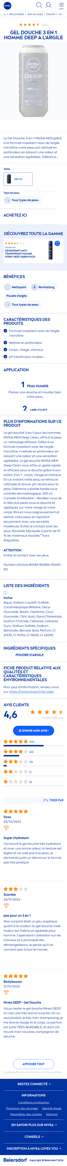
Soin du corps (35, 14)
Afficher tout (33, 1064)
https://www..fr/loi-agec (31, 692)
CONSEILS (33, 1137)
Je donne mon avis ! (34, 730)
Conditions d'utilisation (33, 1102)
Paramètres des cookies (26, 1114)
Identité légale (51, 1108)
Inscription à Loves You (33, 1149)
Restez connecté (34, 1084)
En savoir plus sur (33, 1125)
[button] (57, 243)
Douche (51, 14)
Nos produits (16, 14)
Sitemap (52, 1114)
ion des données (22, 1108)
